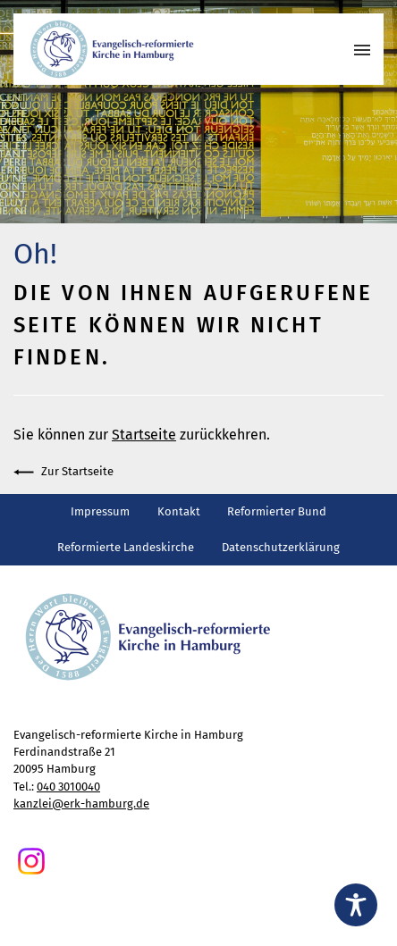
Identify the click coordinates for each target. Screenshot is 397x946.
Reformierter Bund (276, 511)
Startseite (144, 434)
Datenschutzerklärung (281, 547)
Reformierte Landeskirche (125, 547)
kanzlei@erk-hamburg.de (81, 803)
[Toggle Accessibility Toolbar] (356, 905)
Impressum (100, 511)
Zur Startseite (63, 472)
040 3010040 (68, 786)
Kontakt (178, 511)
